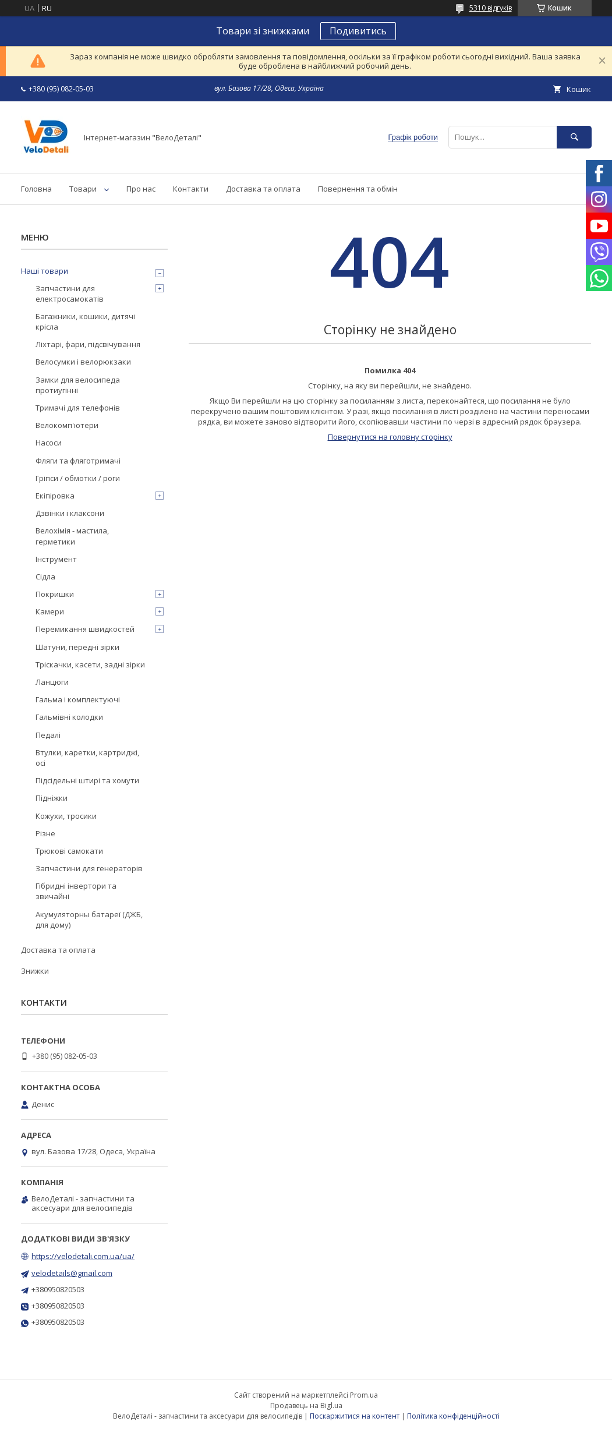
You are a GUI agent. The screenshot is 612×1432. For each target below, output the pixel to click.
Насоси (49, 442)
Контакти (190, 188)
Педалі (48, 735)
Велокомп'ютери (67, 425)
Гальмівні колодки (69, 717)
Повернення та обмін (358, 188)
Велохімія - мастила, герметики (72, 535)
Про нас (140, 188)
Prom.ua (364, 1395)
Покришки (55, 594)
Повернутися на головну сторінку (390, 437)
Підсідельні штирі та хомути (87, 780)
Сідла (45, 576)
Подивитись (358, 30)
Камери (50, 611)
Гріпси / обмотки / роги (78, 478)
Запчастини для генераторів (89, 868)
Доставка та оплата (263, 188)
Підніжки (52, 798)
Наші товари (44, 271)
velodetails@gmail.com (71, 1273)
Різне (45, 833)
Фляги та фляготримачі (78, 460)
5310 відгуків (490, 8)
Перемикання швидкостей (85, 629)
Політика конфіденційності (453, 1416)
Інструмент (56, 559)
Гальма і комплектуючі (78, 699)
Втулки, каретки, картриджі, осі (87, 757)
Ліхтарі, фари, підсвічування (88, 344)
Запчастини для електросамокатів (70, 293)
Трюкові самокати (69, 851)
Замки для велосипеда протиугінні (78, 384)
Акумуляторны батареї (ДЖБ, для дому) (89, 919)
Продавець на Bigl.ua (306, 1405)
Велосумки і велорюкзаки (83, 361)
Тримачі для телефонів (78, 407)
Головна (36, 188)
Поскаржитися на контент (354, 1416)
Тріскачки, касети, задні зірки (90, 664)
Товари (83, 188)
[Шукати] (574, 137)
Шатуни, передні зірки (77, 647)
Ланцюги (52, 682)
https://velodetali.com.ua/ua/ (83, 1256)
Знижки (35, 971)
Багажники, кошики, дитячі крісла (85, 321)
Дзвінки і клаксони (70, 513)
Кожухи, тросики (66, 816)
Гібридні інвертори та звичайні (76, 891)
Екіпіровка (55, 495)
